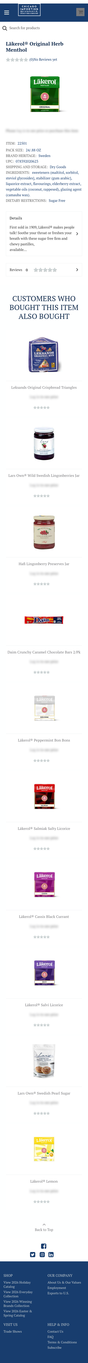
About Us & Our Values (64, 1282)
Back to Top (44, 1225)
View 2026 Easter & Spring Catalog (18, 1313)
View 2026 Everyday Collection (18, 1294)
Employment (57, 1288)
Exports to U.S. (58, 1293)
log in (21, 130)
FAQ (51, 1337)
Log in (35, 396)
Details (44, 234)
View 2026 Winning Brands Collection (18, 1303)
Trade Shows (13, 1331)
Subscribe (55, 1347)
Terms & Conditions (62, 1342)
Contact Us (55, 1331)
